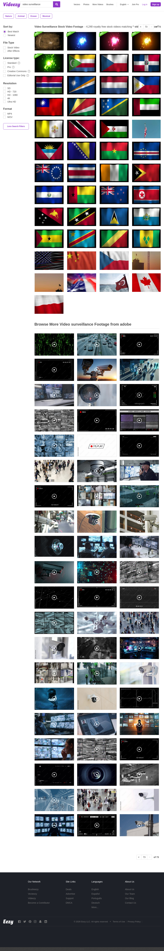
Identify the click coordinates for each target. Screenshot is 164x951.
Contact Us (130, 903)
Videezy (32, 898)
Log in (144, 4)
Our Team (130, 894)
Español (95, 894)
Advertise (70, 894)
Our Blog (129, 898)
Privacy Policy (134, 921)
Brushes (110, 4)
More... (94, 907)
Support (70, 898)
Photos (86, 4)
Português (96, 898)
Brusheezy (33, 889)
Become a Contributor (39, 903)
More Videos (97, 4)
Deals (68, 889)
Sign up (155, 4)
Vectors (77, 4)
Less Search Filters (16, 126)
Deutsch (95, 903)
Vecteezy (32, 894)
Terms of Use (119, 921)
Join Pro (135, 4)
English (95, 889)
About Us (129, 889)
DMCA (69, 903)
